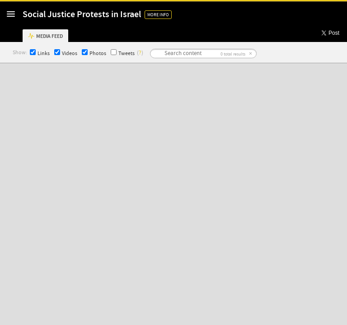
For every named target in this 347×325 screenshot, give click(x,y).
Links (40, 53)
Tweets (123, 53)
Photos (94, 53)
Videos (65, 53)
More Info (158, 15)
